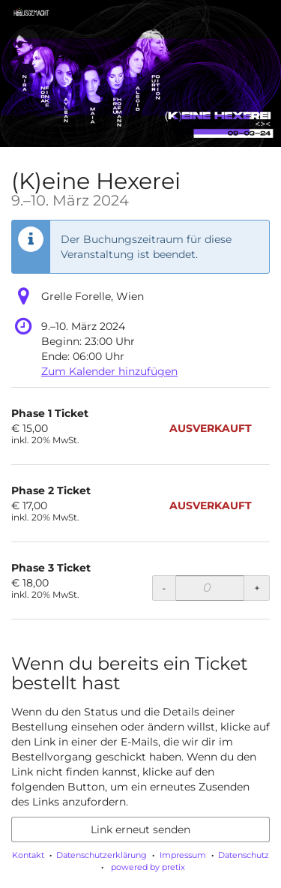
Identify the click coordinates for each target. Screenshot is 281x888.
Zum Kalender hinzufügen (109, 371)
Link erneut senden (140, 829)
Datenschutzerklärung (101, 855)
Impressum (183, 855)
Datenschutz (243, 855)
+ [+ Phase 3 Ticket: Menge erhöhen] (257, 588)
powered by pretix (148, 867)
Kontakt (28, 855)
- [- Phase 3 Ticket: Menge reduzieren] (164, 588)
